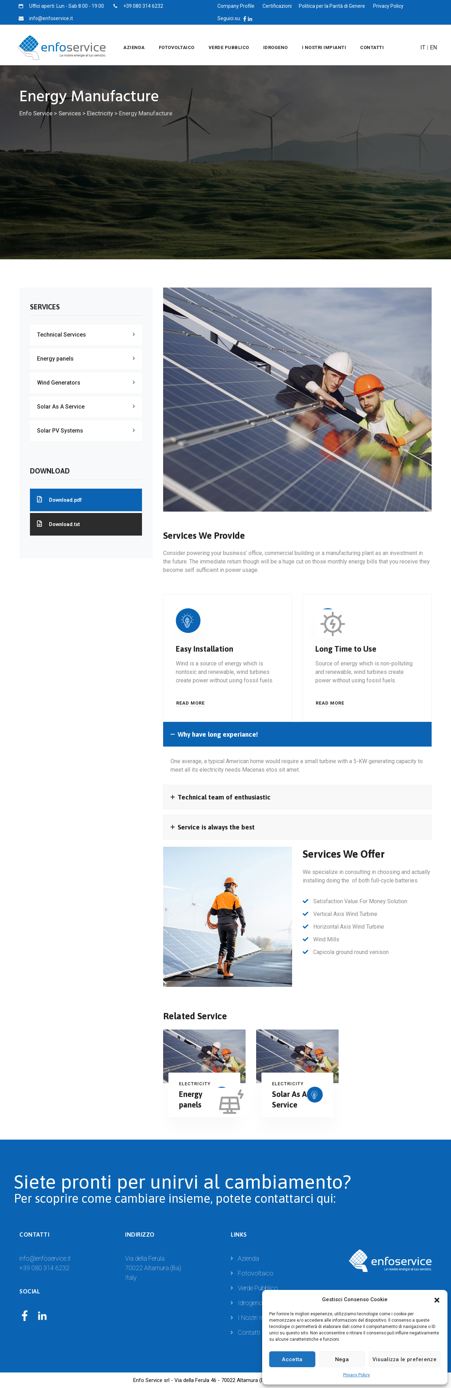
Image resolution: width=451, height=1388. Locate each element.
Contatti (372, 47)
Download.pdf (59, 499)
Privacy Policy (356, 1374)
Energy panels (55, 358)
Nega (342, 1359)
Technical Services (61, 334)
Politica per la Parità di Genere (332, 6)
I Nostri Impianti (324, 47)
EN (433, 47)
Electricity (195, 1083)
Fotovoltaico (176, 47)
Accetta (292, 1359)
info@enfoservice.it (45, 1258)
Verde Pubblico (229, 47)
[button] (436, 1299)
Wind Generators (58, 382)
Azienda (134, 47)
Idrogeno (275, 47)
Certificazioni (277, 6)
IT (422, 47)
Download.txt (58, 523)
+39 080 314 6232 (44, 1268)
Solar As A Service (61, 406)
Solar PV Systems (60, 430)
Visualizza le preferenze (404, 1359)
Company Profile (235, 6)
